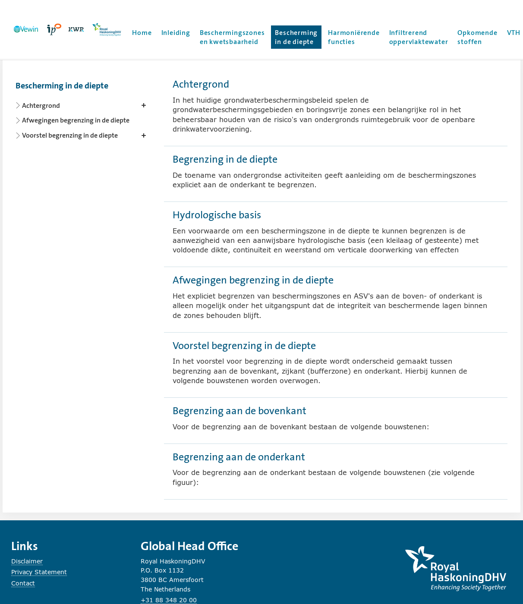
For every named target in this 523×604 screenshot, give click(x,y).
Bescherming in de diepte (298, 37)
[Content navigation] (82, 108)
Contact (23, 583)
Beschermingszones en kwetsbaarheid (232, 37)
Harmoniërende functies (353, 37)
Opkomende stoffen (477, 37)
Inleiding (175, 32)
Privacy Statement (39, 572)
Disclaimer (27, 561)
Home (141, 32)
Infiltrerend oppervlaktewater (418, 37)
